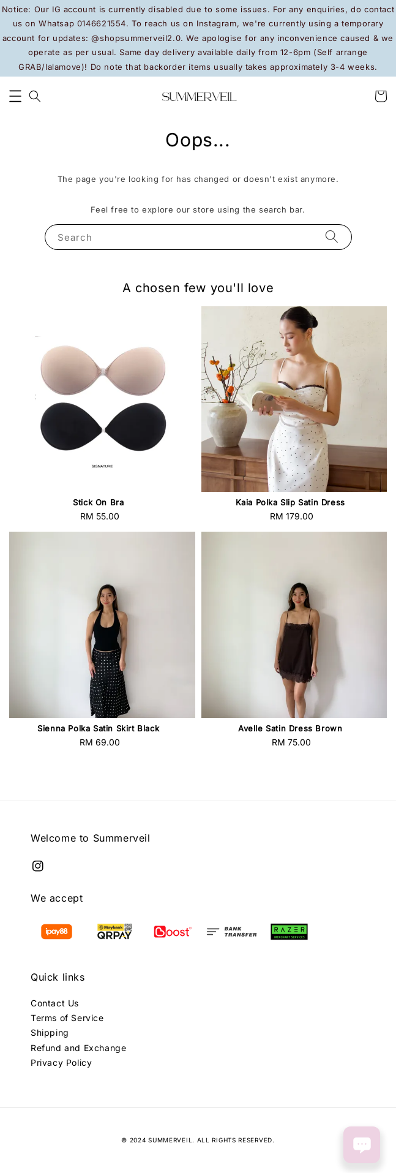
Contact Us (55, 1003)
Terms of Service (67, 1018)
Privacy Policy (61, 1062)
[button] (15, 96)
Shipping (50, 1032)
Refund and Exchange (78, 1048)
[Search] (331, 237)
